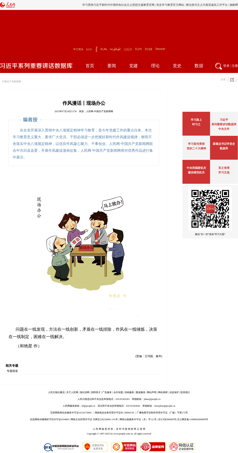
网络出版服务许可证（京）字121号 (138, 419)
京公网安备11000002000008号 (192, 419)
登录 (226, 65)
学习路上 (196, 119)
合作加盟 (118, 392)
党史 (177, 65)
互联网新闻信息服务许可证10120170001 (71, 412)
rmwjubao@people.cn (164, 405)
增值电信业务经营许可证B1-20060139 (114, 412)
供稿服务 (129, 392)
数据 (199, 65)
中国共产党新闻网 (11, 81)
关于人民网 (72, 392)
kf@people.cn (88, 405)
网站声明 (151, 392)
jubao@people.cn (152, 399)
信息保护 (174, 392)
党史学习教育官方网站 (170, 4)
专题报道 (12, 370)
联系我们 (185, 392)
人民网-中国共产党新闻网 (99, 111)
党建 (133, 65)
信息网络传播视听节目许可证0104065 (49, 419)
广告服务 (107, 392)
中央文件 (223, 128)
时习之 (196, 124)
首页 (89, 65)
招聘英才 (96, 392)
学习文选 (223, 172)
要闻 (111, 65)
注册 (235, 65)
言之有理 (223, 167)
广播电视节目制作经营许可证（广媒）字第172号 (162, 412)
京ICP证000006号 (167, 419)
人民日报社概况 (56, 392)
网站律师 (163, 392)
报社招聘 (84, 392)
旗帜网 (234, 4)
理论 (155, 65)
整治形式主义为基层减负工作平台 (207, 4)
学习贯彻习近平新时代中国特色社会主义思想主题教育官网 (118, 4)
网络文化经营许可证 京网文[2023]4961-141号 (94, 419)
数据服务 (140, 392)
